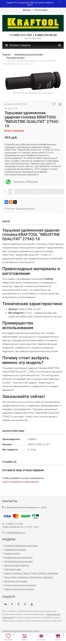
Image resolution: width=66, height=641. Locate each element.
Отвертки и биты (12, 553)
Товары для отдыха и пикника (19, 589)
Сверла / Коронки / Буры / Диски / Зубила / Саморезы (31, 573)
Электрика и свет (12, 569)
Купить (39, 191)
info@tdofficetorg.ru (15, 532)
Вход (26, 10)
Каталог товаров (18, 45)
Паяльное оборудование (16, 565)
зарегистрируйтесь (13, 481)
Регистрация (41, 10)
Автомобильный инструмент (18, 561)
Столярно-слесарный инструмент (21, 545)
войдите (34, 481)
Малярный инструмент (15, 581)
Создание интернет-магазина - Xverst (20, 631)
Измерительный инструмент (18, 557)
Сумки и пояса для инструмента (20, 585)
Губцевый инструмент (15, 549)
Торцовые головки (25, 208)
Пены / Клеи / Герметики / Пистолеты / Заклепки (28, 577)
